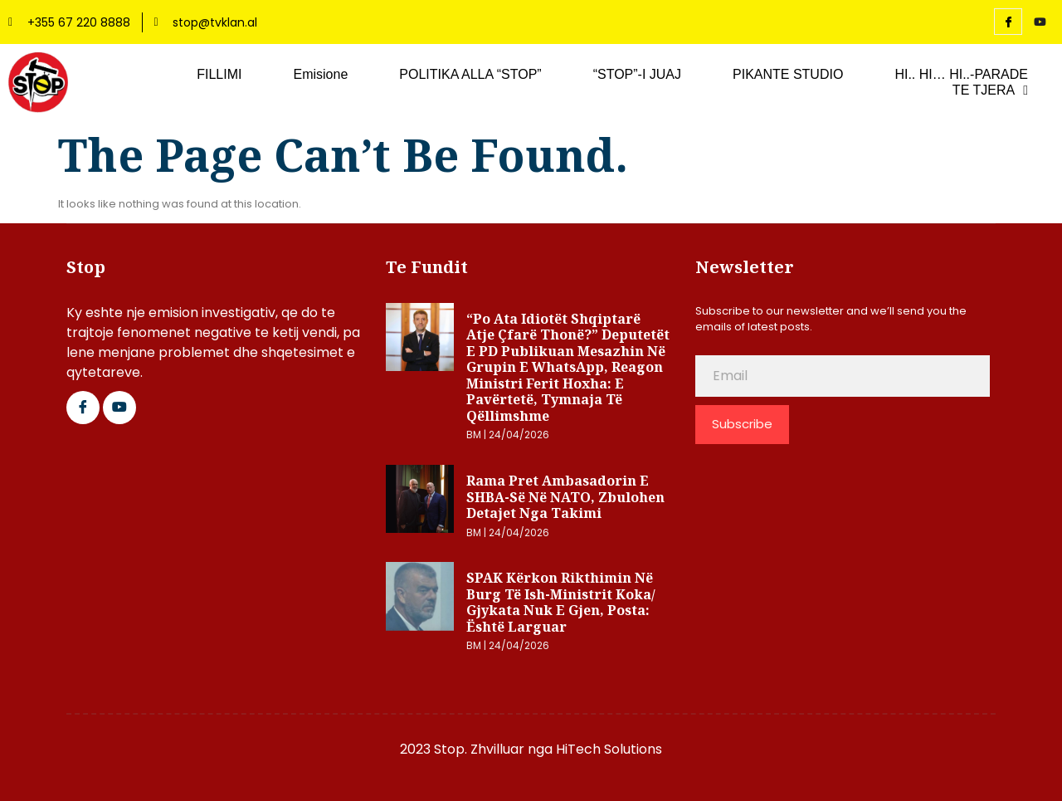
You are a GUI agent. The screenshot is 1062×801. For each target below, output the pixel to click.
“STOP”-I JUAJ (637, 74)
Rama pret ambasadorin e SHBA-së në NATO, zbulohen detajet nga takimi (565, 496)
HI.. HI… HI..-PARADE (961, 74)
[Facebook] (1008, 21)
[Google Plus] (119, 407)
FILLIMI (219, 74)
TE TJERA (990, 90)
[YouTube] (1039, 22)
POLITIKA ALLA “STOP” (470, 74)
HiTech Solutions (609, 749)
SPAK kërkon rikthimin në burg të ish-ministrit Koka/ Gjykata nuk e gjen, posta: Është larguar (560, 602)
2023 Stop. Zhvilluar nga (478, 749)
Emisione (320, 74)
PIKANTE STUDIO (788, 74)
